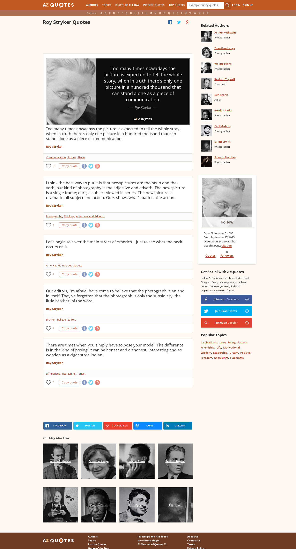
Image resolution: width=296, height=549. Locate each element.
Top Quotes (177, 5)
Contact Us (193, 540)
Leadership (220, 352)
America (51, 265)
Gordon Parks (223, 110)
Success (242, 342)
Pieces (81, 157)
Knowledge (221, 358)
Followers (227, 255)
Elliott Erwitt (222, 142)
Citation (226, 245)
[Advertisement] (117, 40)
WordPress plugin (149, 540)
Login (236, 5)
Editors (71, 319)
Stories (71, 157)
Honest (81, 373)
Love (222, 342)
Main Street (65, 265)
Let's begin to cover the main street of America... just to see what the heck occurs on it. (114, 244)
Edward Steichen (225, 157)
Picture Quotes (154, 5)
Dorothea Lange (224, 48)
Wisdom (206, 352)
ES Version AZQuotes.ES (152, 544)
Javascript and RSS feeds (153, 536)
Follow (227, 222)
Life (218, 347)
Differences (53, 373)
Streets (77, 265)
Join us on (226, 299)
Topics (106, 5)
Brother (51, 319)
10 (53, 166)
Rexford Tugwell (224, 79)
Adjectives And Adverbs (90, 216)
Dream (233, 352)
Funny (231, 342)
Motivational (231, 347)
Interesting (68, 373)
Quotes (210, 255)
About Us (192, 536)
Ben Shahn (221, 95)
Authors (92, 5)
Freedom (206, 358)
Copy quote (69, 166)
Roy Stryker (54, 146)
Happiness (237, 358)
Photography (54, 216)
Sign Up (248, 5)
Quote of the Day (127, 5)
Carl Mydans (222, 126)
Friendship (207, 347)
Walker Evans (222, 64)
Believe (61, 319)
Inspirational (209, 342)
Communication (56, 157)
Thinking (69, 216)
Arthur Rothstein (225, 32)
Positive (245, 352)
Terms (191, 544)
